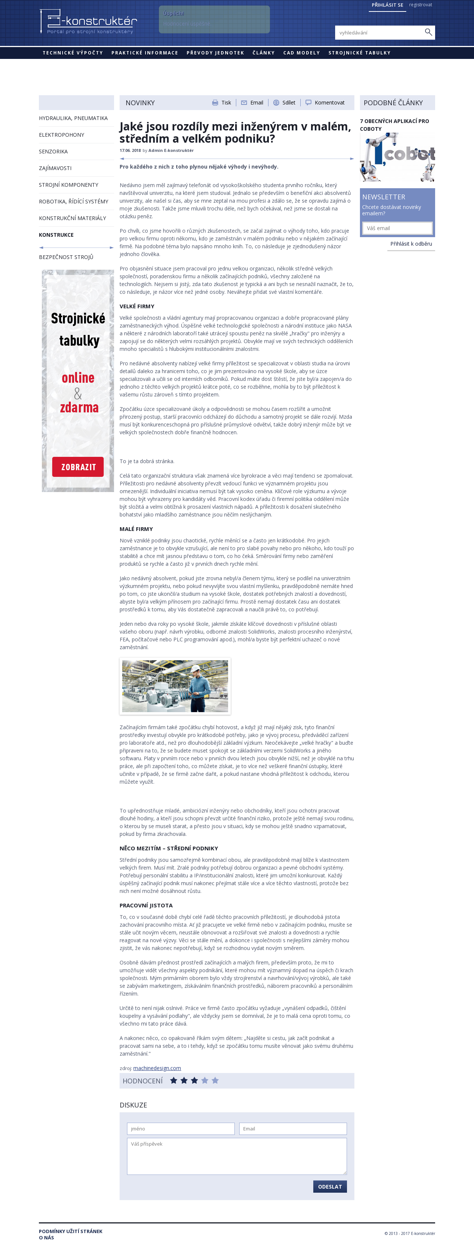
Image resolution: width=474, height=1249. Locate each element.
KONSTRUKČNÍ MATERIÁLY (72, 218)
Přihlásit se (387, 4)
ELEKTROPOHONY (61, 134)
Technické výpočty (73, 53)
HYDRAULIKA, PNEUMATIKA (73, 118)
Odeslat (330, 1186)
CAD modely (301, 53)
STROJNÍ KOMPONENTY (68, 184)
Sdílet (289, 102)
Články (264, 53)
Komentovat (330, 102)
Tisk (226, 102)
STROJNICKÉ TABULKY (359, 53)
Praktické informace (144, 53)
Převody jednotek (215, 53)
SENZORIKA (53, 151)
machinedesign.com (157, 1068)
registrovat (420, 4)
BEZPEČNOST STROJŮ (66, 256)
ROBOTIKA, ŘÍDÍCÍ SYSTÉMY (73, 201)
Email (256, 102)
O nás (46, 1237)
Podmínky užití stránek (70, 1231)
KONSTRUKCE (56, 234)
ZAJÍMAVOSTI (55, 168)
